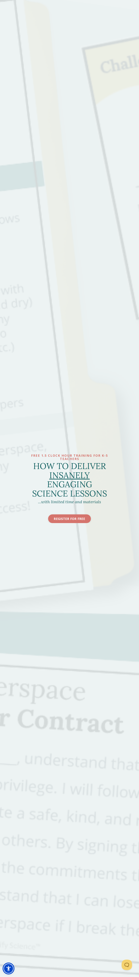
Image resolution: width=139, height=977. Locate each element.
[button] (8, 968)
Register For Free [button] (69, 519)
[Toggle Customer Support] (127, 965)
